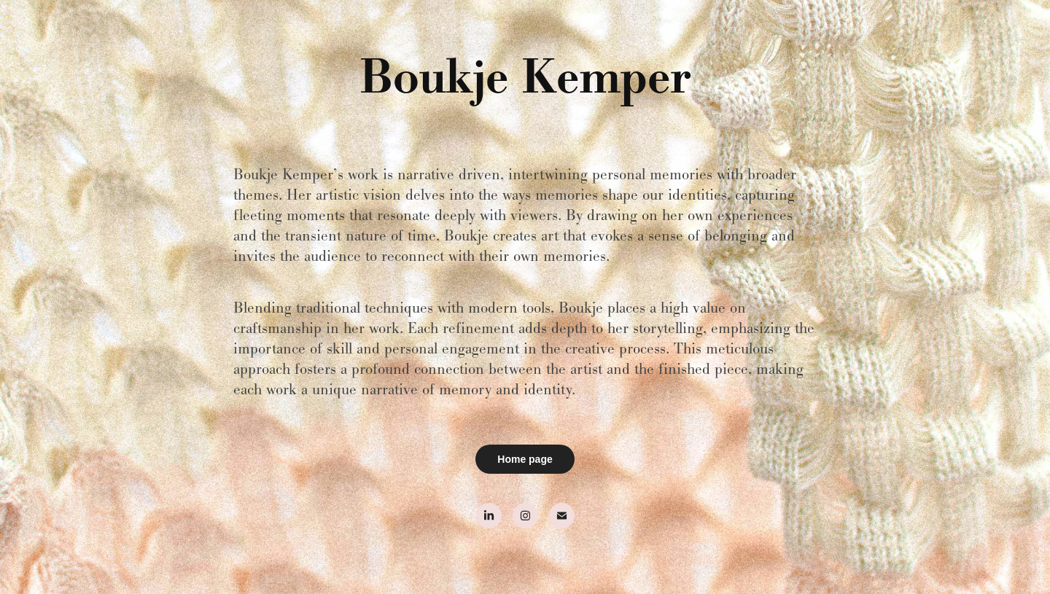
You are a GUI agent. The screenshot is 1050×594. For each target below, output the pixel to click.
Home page (524, 459)
